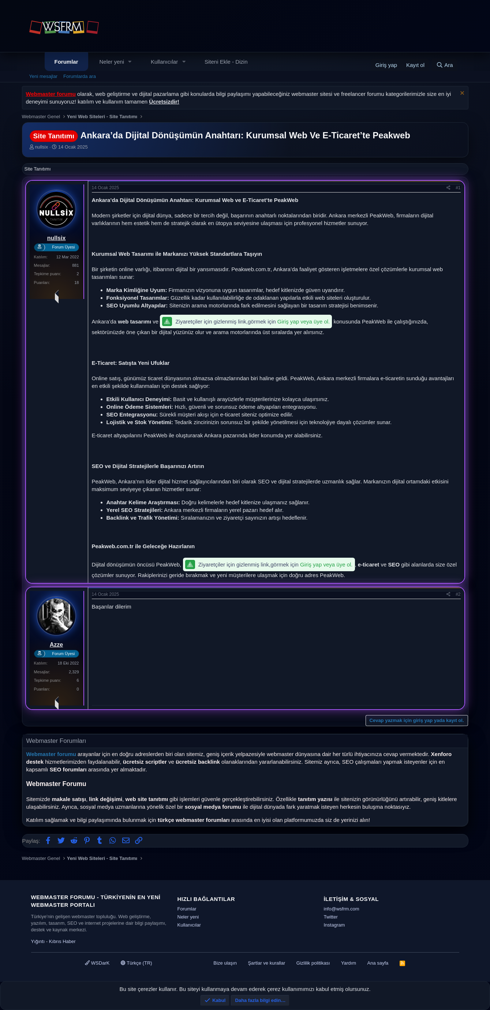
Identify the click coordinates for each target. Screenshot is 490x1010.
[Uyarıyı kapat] (461, 94)
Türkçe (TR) (136, 963)
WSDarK (97, 963)
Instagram (334, 925)
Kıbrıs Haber (62, 941)
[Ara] (444, 65)
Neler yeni (112, 62)
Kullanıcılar (164, 62)
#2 (458, 594)
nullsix (41, 147)
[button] (130, 61)
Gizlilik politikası (313, 963)
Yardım (348, 963)
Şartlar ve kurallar (266, 963)
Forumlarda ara (79, 76)
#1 (458, 187)
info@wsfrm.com (341, 909)
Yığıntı (38, 941)
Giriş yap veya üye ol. (303, 321)
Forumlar (66, 62)
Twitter (331, 917)
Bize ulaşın (225, 963)
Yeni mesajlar (43, 76)
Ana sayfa (377, 963)
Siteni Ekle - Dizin (226, 62)
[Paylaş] (448, 188)
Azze (56, 644)
